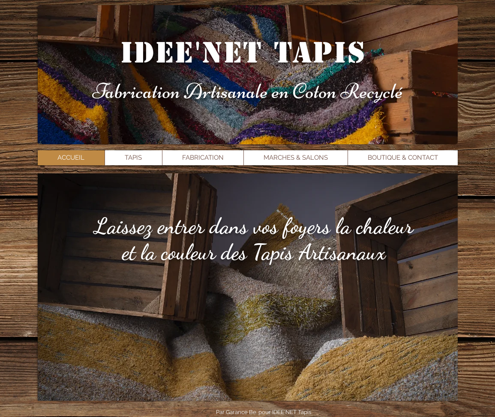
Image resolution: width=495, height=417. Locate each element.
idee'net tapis (243, 53)
